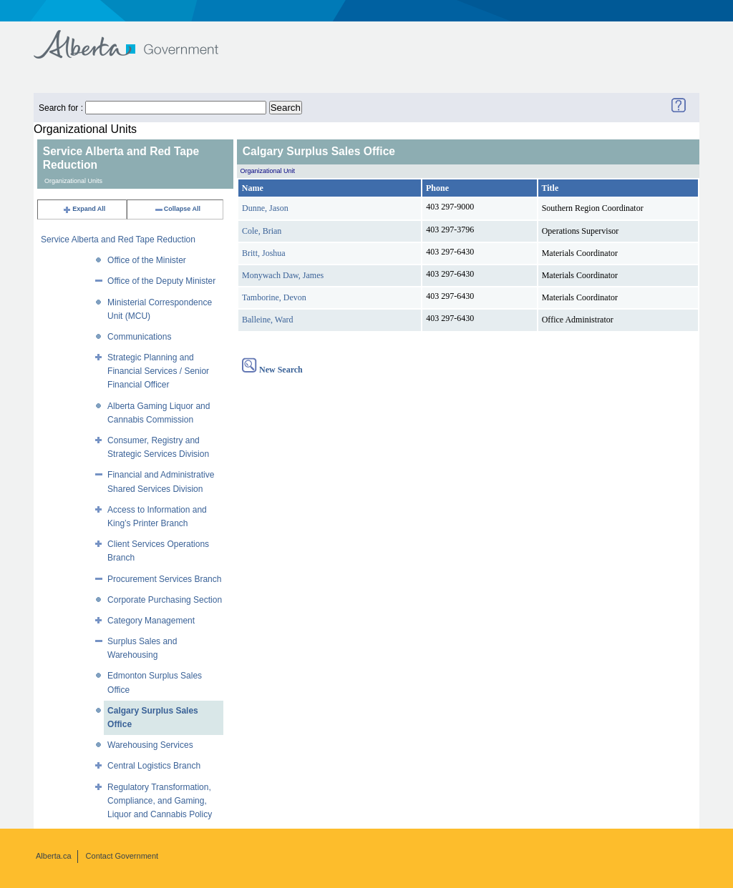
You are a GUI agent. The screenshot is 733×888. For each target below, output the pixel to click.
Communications (139, 337)
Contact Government (122, 856)
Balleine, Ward (267, 320)
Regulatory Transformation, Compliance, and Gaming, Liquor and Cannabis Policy (159, 800)
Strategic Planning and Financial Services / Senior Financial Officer (158, 371)
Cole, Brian (261, 231)
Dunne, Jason (265, 208)
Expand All (83, 208)
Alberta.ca (54, 856)
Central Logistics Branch (153, 766)
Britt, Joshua (264, 253)
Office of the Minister (146, 260)
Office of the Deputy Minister (161, 281)
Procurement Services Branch (164, 579)
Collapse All (177, 208)
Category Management (151, 621)
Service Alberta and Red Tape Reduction (118, 240)
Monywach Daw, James (283, 275)
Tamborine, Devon (274, 297)
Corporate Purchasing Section (164, 600)
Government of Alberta (138, 37)
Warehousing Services (150, 745)
